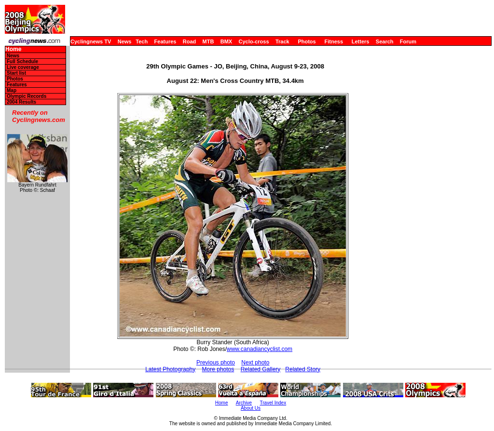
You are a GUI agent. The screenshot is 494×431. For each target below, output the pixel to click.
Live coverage (23, 67)
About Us (251, 408)
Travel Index (273, 402)
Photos (307, 41)
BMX (226, 41)
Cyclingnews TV (90, 41)
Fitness (333, 41)
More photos (218, 369)
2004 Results (21, 102)
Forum (408, 41)
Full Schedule (22, 61)
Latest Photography (170, 369)
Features (165, 41)
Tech (142, 41)
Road (189, 41)
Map (11, 90)
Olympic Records (26, 96)
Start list (16, 73)
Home (13, 49)
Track (282, 41)
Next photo (255, 362)
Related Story (302, 369)
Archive (244, 402)
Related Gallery (261, 369)
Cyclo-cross (254, 41)
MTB (208, 41)
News (125, 41)
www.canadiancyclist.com (259, 349)
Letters (361, 41)
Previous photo (215, 362)
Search (385, 41)
